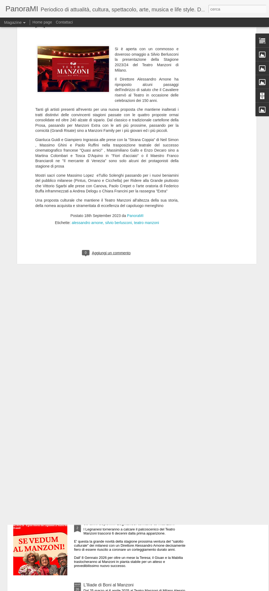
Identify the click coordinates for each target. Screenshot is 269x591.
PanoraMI (135, 157)
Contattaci (64, 22)
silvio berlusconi (118, 164)
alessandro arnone (87, 164)
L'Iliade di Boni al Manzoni (109, 585)
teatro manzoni (146, 164)
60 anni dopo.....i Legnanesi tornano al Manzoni (129, 523)
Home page (42, 22)
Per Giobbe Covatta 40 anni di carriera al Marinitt (130, 401)
